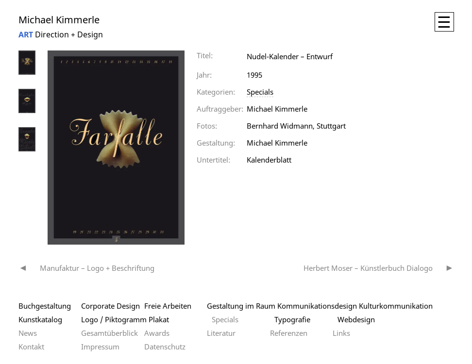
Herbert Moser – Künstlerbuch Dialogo (368, 268)
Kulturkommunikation (396, 306)
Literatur (221, 333)
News (27, 333)
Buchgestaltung (44, 306)
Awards (156, 333)
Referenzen (288, 333)
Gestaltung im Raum (241, 306)
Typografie (292, 319)
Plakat (159, 319)
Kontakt (31, 346)
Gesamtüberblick (109, 333)
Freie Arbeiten (167, 306)
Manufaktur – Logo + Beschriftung (97, 268)
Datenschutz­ (164, 346)
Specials (260, 92)
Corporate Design (110, 306)
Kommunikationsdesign (317, 306)
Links (341, 333)
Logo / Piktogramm (114, 319)
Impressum (100, 346)
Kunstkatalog (40, 319)
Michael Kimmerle (59, 19)
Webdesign (356, 319)
